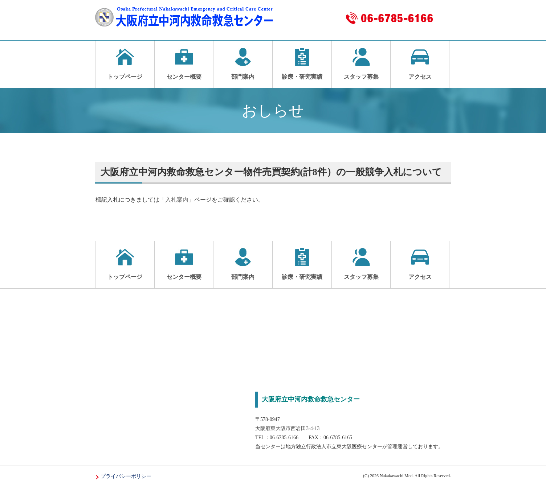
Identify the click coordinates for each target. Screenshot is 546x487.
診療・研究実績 (302, 64)
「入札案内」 (176, 200)
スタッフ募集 (361, 64)
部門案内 (242, 64)
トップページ (124, 64)
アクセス (420, 64)
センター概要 (184, 64)
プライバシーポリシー (126, 476)
